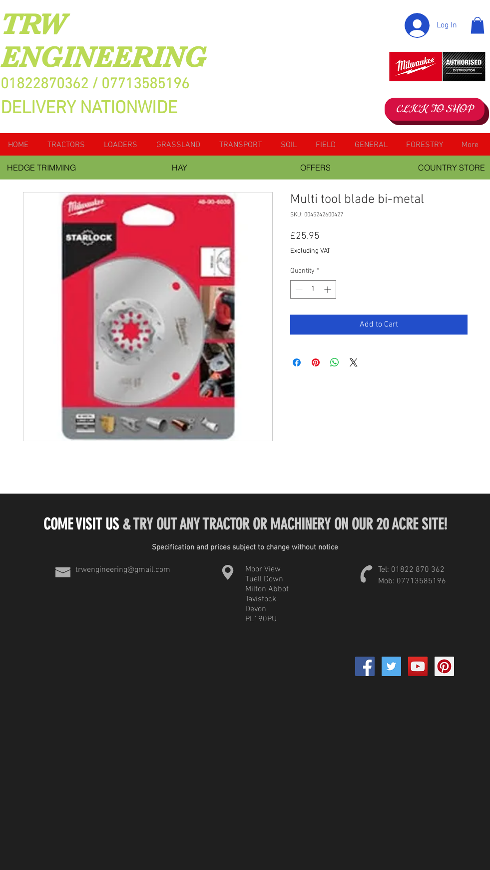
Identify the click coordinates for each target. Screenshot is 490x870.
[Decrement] (298, 289)
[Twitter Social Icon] (391, 666)
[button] (478, 25)
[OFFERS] (316, 167)
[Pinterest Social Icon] (444, 666)
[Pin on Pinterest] (316, 362)
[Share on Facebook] (297, 362)
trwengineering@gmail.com (122, 570)
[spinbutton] (313, 289)
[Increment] (328, 289)
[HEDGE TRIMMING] (41, 167)
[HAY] (180, 167)
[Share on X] (354, 362)
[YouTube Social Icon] (418, 666)
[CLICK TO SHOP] (435, 109)
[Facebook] (365, 666)
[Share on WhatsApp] (335, 362)
